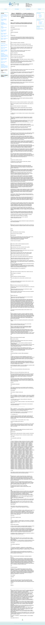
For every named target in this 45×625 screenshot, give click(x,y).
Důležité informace (40, 16)
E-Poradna (17, 9)
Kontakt (39, 9)
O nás (6, 9)
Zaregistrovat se (40, 28)
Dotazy (40, 17)
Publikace (40, 23)
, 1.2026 (4, 23)
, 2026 (4, 45)
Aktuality (40, 14)
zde (4, 76)
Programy (40, 22)
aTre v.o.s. (21, 623)
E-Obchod (28, 9)
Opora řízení (41, 21)
